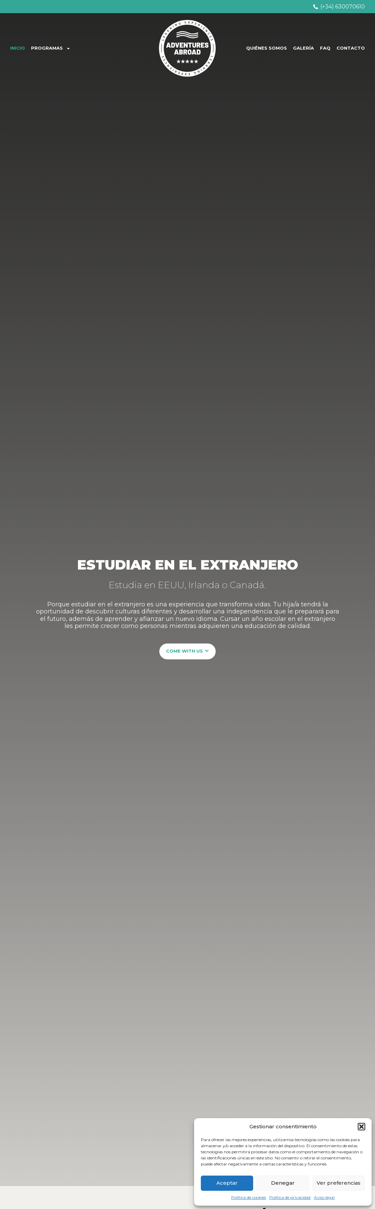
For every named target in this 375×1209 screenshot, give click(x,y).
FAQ (325, 48)
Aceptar (227, 1183)
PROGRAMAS (51, 48)
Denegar (283, 1183)
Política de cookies (248, 1197)
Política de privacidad (290, 1197)
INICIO (17, 48)
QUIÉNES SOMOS (266, 48)
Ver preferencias (338, 1183)
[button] (361, 1126)
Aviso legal (324, 1197)
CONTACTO (351, 48)
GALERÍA (303, 48)
